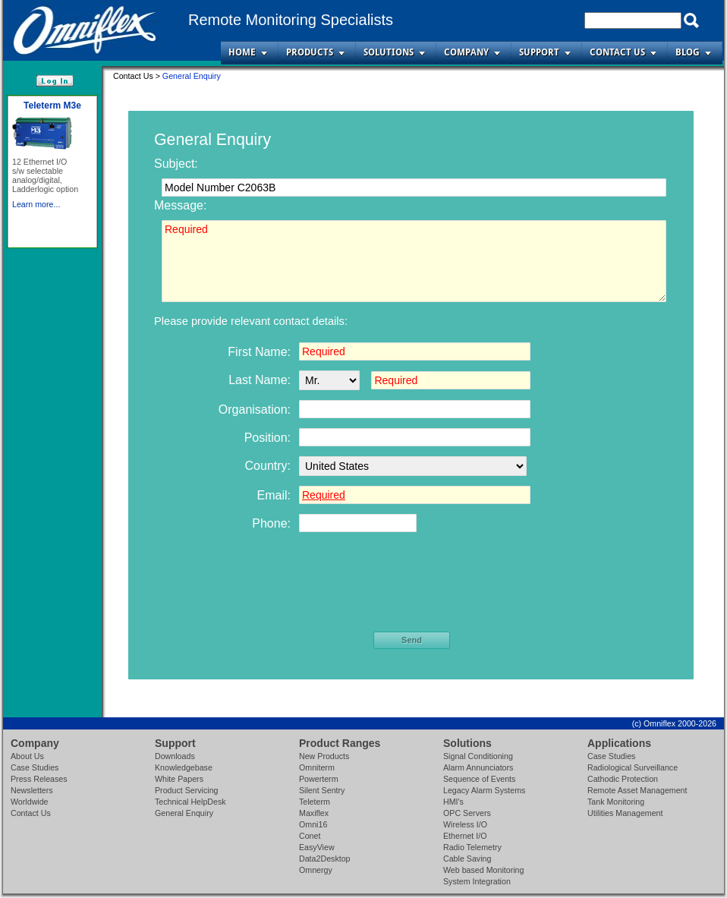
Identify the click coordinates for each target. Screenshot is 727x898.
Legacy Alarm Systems (484, 790)
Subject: (176, 163)
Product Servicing (187, 790)
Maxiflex (314, 813)
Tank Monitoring (615, 801)
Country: (268, 465)
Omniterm (317, 767)
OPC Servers (467, 813)
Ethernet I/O (464, 835)
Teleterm (314, 801)
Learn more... (36, 204)
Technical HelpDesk (190, 801)
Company (466, 52)
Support (539, 52)
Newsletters (32, 790)
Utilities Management (625, 813)
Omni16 (313, 824)
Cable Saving (467, 858)
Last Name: (259, 379)
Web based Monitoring (483, 869)
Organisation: (255, 409)
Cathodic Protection (622, 778)
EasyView (317, 847)
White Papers (179, 778)
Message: (180, 205)
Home (242, 52)
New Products (324, 756)
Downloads (175, 756)
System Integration (477, 881)
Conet (309, 835)
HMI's (453, 801)
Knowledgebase (183, 767)
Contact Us (617, 52)
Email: (274, 495)
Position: (267, 437)
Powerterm (318, 778)
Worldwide (30, 801)
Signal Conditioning (478, 756)
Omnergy (315, 869)
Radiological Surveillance (632, 767)
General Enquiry (184, 813)
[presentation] (412, 586)
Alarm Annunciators (478, 767)
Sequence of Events (479, 778)
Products (309, 52)
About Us (27, 756)
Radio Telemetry (472, 847)
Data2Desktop (325, 858)
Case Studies (34, 767)
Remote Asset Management (637, 790)
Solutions (389, 52)
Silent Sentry (322, 790)
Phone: (271, 523)
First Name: (259, 351)
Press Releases (39, 778)
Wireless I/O (465, 824)
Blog (687, 52)
